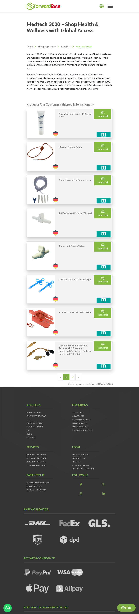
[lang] (101, 6)
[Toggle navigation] (110, 6)
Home (30, 46)
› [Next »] (78, 376)
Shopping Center (47, 46)
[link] (81, 485)
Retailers (66, 46)
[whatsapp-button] (7, 608)
